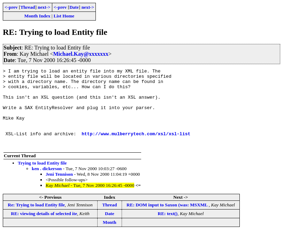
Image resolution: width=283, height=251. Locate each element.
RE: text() (168, 229)
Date (74, 7)
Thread (27, 7)
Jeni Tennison (59, 189)
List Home (64, 15)
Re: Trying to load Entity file (36, 220)
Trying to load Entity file (42, 178)
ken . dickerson (47, 184)
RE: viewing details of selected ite (44, 229)
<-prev (11, 7)
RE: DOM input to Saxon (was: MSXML (168, 220)
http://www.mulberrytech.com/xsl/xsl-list (136, 147)
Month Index (37, 15)
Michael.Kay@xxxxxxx (80, 54)
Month (109, 238)
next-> (44, 7)
